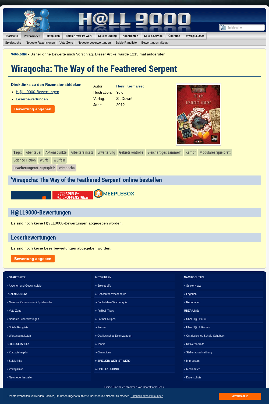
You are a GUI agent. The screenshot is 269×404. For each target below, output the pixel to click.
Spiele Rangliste (126, 42)
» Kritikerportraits (194, 344)
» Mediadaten (192, 369)
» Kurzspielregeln (17, 352)
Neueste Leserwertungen (94, 42)
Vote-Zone (66, 42)
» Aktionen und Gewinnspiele (24, 285)
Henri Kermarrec (130, 86)
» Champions (103, 352)
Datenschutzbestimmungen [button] (146, 396)
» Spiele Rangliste (18, 327)
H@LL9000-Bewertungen (37, 92)
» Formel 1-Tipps (105, 319)
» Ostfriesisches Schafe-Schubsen (204, 335)
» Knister (100, 327)
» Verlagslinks (15, 369)
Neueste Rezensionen (40, 42)
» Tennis (100, 344)
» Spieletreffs (103, 285)
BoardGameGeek (153, 387)
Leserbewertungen (32, 99)
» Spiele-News (192, 285)
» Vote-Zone (14, 310)
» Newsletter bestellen (20, 377)
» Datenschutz (192, 377)
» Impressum (192, 360)
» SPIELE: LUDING (107, 369)
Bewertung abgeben (32, 109)
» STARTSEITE (16, 277)
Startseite (12, 35)
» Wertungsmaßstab (19, 335)
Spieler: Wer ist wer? (79, 35)
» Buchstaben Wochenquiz (111, 302)
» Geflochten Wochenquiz (110, 294)
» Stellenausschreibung (198, 352)
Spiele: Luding (107, 35)
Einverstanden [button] (240, 396)
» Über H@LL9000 (195, 319)
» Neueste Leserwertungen (23, 319)
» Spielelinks (14, 360)
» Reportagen (192, 302)
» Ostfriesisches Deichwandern (113, 335)
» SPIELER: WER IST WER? (112, 360)
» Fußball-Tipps (104, 310)
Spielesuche (13, 42)
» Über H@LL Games (197, 327)
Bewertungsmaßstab (154, 42)
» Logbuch (190, 294)
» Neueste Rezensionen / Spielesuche (29, 302)
